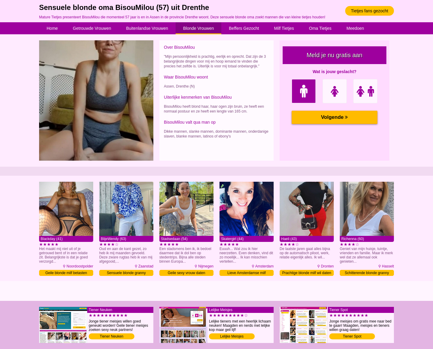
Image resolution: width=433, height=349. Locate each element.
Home (52, 28)
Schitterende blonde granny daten (367, 273)
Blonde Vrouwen (198, 28)
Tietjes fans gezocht (369, 10)
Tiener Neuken (111, 336)
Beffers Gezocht (244, 28)
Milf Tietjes (284, 28)
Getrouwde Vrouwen (92, 28)
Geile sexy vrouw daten (186, 273)
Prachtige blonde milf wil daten (306, 273)
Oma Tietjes (320, 28)
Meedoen (355, 28)
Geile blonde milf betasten (66, 273)
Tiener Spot (352, 336)
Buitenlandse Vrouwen (147, 28)
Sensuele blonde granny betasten (126, 273)
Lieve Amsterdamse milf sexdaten (246, 273)
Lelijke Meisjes (232, 336)
